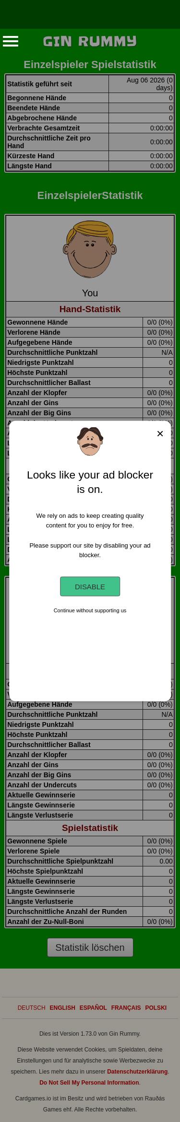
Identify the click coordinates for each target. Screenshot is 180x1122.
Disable (90, 587)
